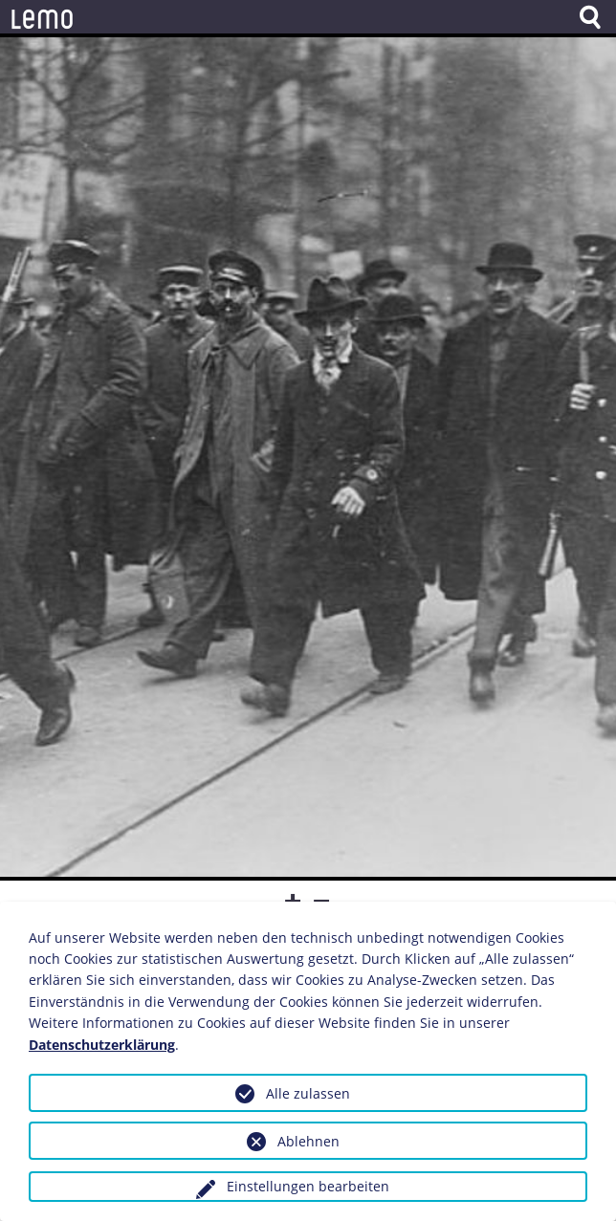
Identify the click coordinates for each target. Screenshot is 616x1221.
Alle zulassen (308, 1093)
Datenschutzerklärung (102, 1045)
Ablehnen (308, 1141)
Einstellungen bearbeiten (308, 1186)
